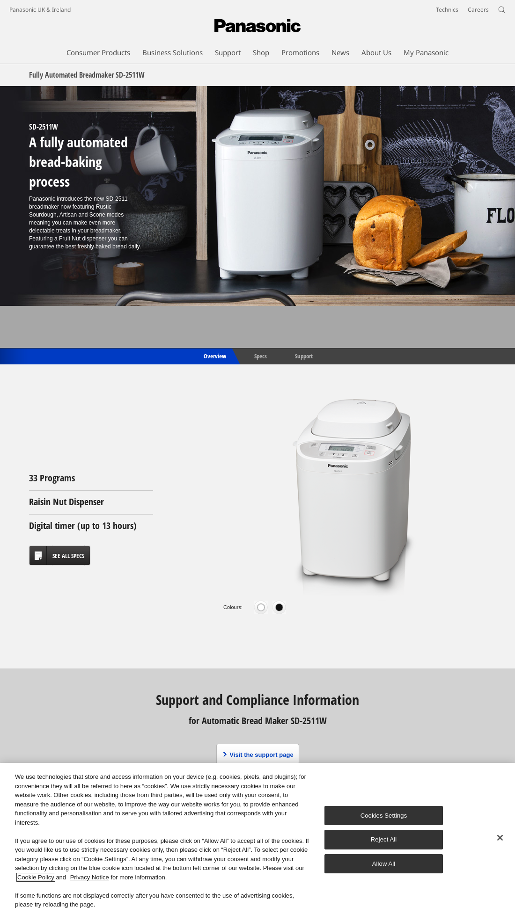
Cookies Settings (383, 815)
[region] (257, 838)
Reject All (384, 839)
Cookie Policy (35, 877)
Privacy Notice (89, 877)
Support (304, 355)
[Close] (500, 837)
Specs (260, 355)
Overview (214, 355)
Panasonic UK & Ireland (40, 10)
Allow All (384, 863)
